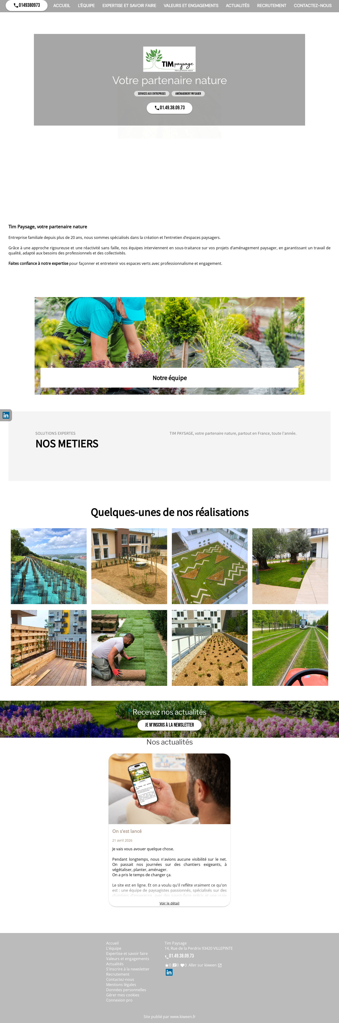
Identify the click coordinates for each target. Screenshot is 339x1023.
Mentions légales (121, 984)
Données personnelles (126, 989)
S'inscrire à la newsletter (127, 969)
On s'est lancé (127, 831)
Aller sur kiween (205, 965)
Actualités (237, 5)
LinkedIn (6, 415)
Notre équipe (170, 377)
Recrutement (271, 5)
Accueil (61, 5)
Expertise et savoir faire (129, 5)
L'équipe (86, 5)
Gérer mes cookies (122, 995)
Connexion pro (119, 1000)
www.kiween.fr (183, 1016)
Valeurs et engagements (191, 5)
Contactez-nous (312, 5)
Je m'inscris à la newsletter (169, 725)
